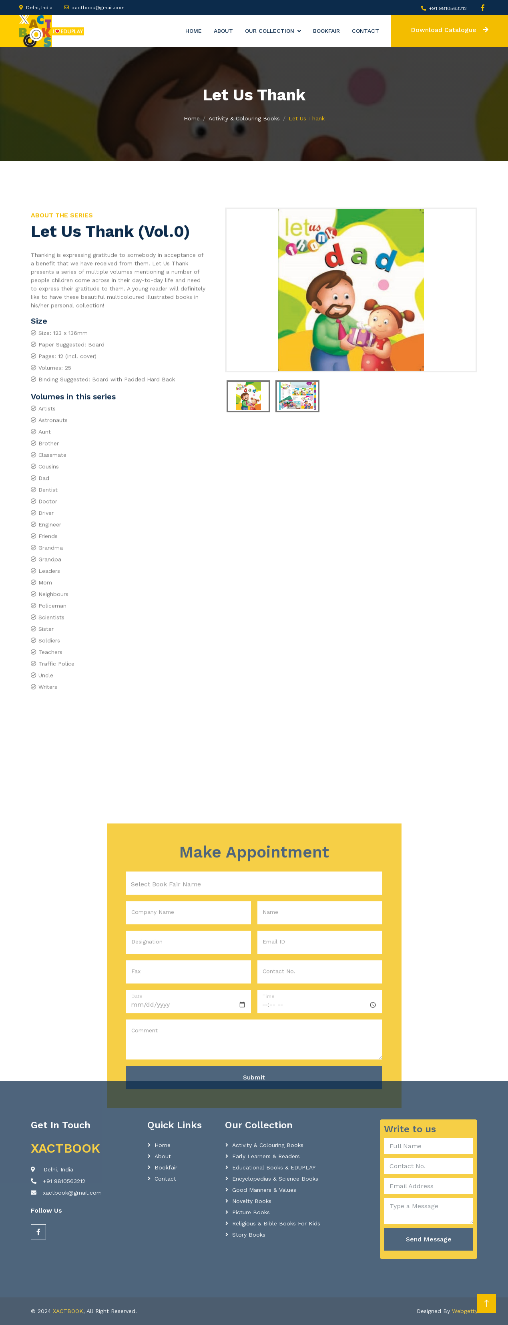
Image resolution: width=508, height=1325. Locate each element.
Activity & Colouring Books (244, 118)
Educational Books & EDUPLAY (273, 1167)
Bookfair (326, 31)
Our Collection (269, 31)
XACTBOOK (68, 1311)
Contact (365, 31)
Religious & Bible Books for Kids (276, 1223)
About (223, 31)
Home (193, 31)
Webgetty (465, 1311)
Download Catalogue (449, 30)
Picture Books (251, 1212)
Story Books (248, 1234)
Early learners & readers (266, 1156)
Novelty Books (251, 1201)
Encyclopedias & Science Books (275, 1178)
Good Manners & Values (264, 1190)
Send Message (429, 1239)
